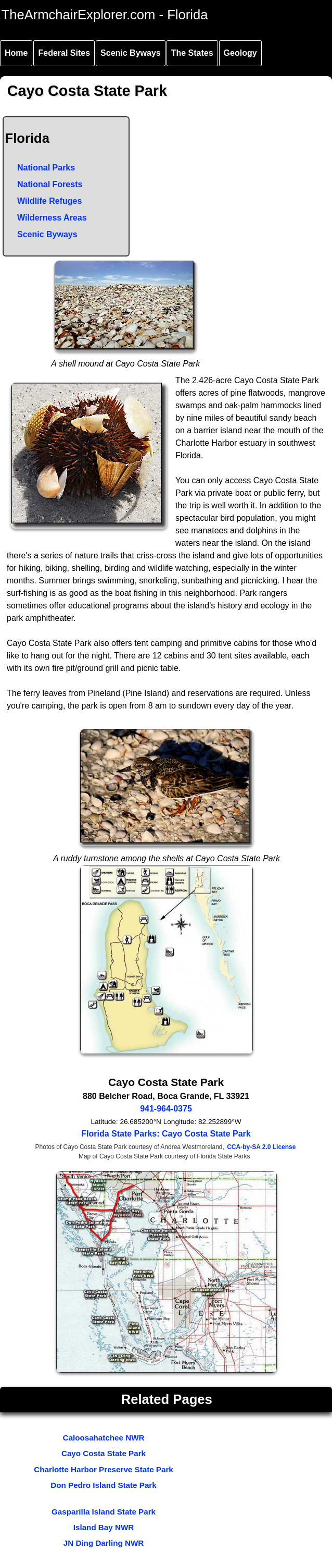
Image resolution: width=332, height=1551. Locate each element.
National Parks (46, 167)
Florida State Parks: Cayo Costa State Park (165, 1133)
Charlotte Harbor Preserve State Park (103, 1469)
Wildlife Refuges (49, 201)
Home (16, 52)
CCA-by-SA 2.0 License (261, 1147)
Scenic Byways (130, 52)
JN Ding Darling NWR (103, 1542)
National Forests (49, 184)
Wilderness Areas (52, 217)
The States (192, 52)
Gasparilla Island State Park (104, 1511)
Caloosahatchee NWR (104, 1437)
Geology (240, 52)
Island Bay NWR (103, 1527)
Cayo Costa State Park (103, 1453)
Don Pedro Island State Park (103, 1485)
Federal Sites (64, 52)
